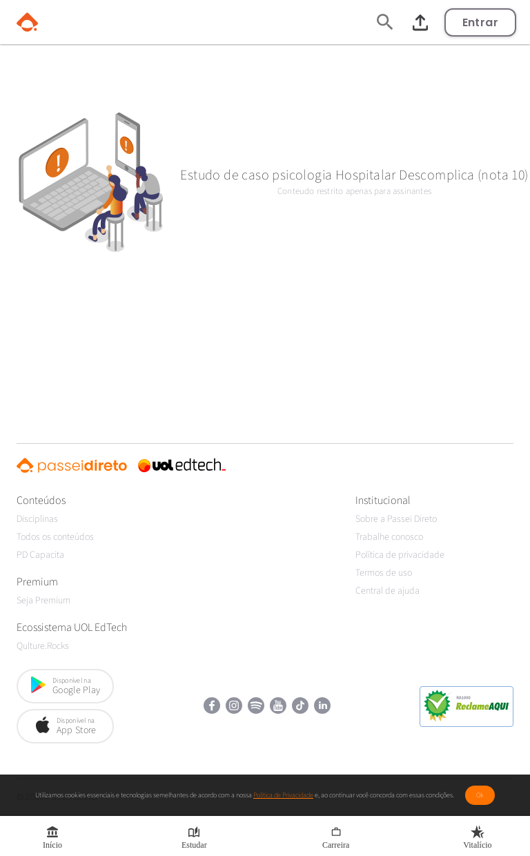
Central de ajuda (387, 591)
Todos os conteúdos (55, 537)
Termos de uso (383, 573)
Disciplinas (37, 519)
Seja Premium (43, 600)
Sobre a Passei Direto (396, 519)
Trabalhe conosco (389, 537)
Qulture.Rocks (43, 646)
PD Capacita (40, 555)
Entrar (480, 22)
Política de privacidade (399, 555)
